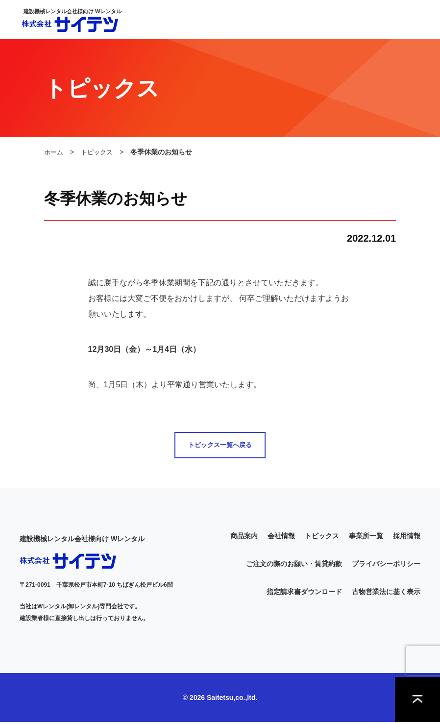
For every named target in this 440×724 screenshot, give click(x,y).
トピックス (99, 152)
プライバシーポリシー (386, 566)
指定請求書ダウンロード (304, 594)
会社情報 (281, 538)
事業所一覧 (366, 538)
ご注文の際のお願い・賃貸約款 (294, 566)
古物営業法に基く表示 (386, 594)
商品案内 (244, 538)
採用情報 (406, 538)
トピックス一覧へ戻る (220, 446)
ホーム (54, 152)
